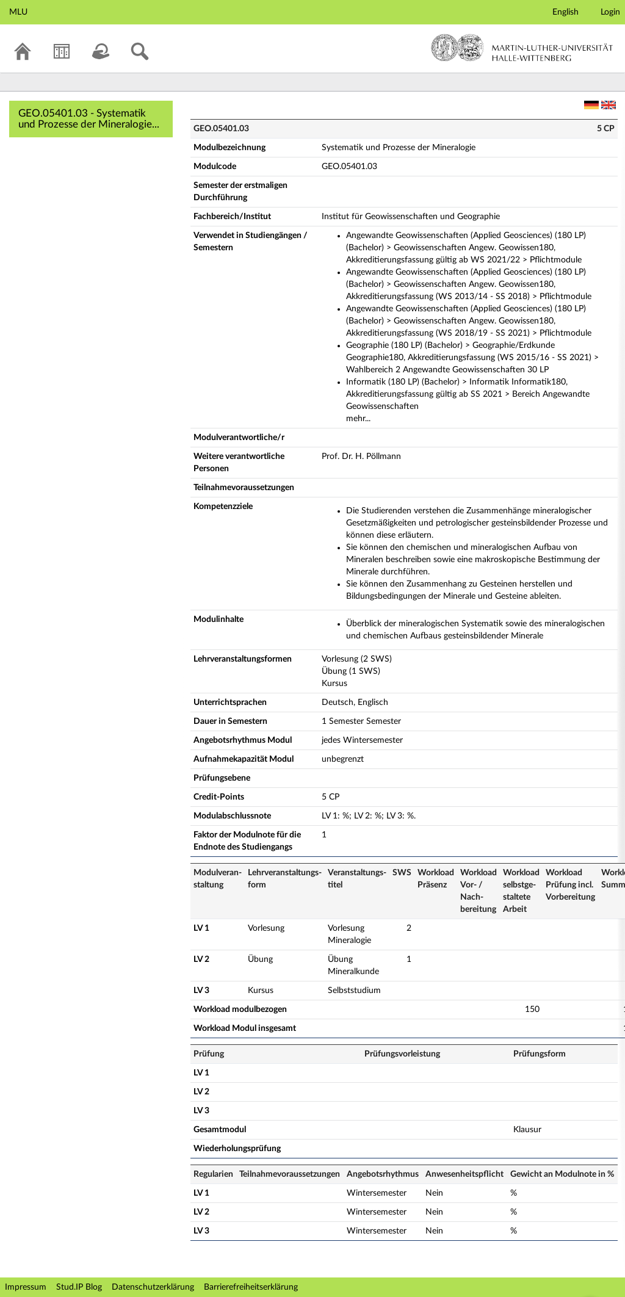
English (565, 12)
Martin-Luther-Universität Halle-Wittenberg (522, 47)
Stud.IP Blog (79, 1287)
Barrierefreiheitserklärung (251, 1287)
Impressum (25, 1287)
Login (610, 12)
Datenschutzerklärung (153, 1287)
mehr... (358, 418)
